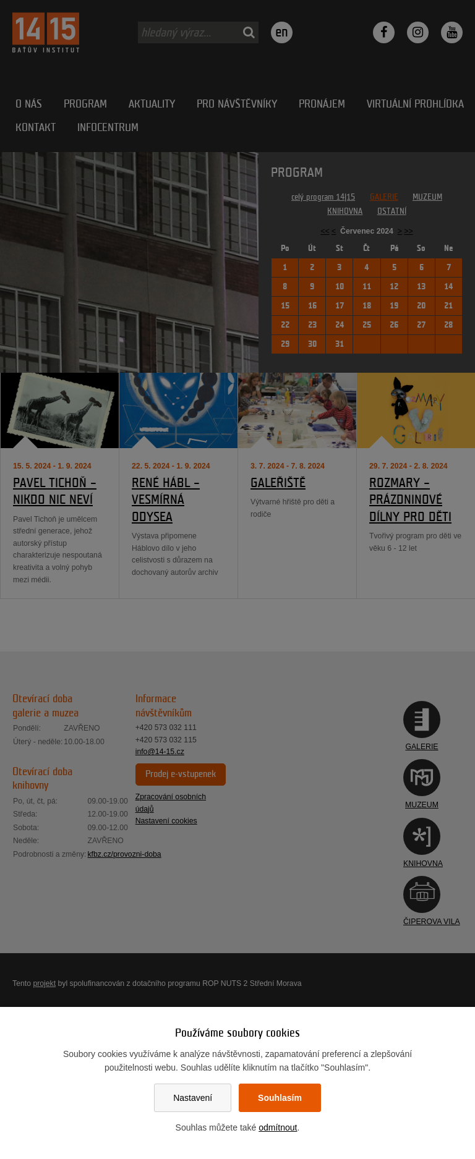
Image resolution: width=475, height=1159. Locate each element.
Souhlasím (280, 1098)
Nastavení (192, 1098)
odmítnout (278, 1127)
